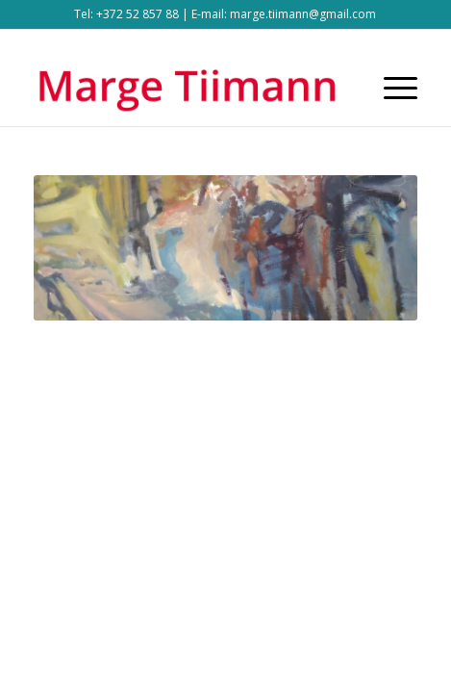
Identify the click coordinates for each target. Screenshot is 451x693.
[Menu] (390, 87)
